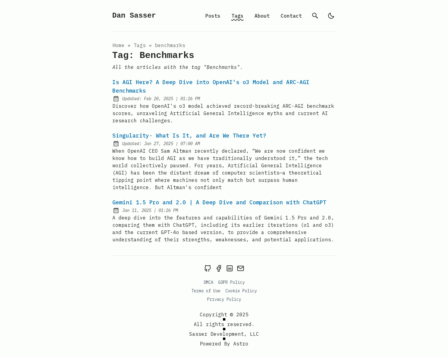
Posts (213, 16)
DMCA (208, 282)
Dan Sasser (134, 16)
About (262, 16)
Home (118, 45)
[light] (331, 16)
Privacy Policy (224, 299)
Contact (291, 16)
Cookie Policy (241, 291)
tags (140, 45)
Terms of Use (206, 291)
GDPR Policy (231, 282)
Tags (237, 16)
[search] (315, 16)
